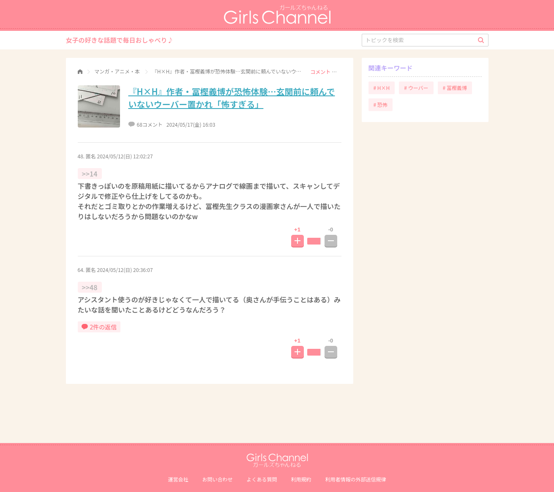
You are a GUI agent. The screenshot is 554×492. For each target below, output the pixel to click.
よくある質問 (261, 479)
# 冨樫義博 (455, 87)
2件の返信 (99, 327)
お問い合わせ (217, 479)
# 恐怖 (381, 104)
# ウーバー (416, 87)
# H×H (382, 87)
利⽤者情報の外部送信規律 (355, 479)
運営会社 (178, 479)
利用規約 (301, 479)
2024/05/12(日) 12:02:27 (125, 156)
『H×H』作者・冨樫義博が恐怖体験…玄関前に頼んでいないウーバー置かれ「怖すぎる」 (231, 97)
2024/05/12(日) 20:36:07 (125, 269)
